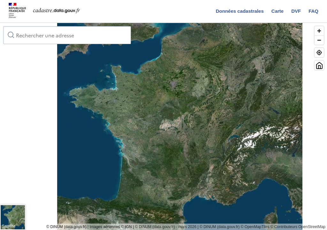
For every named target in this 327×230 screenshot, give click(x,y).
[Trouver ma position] (319, 52)
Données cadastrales (240, 11)
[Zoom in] (319, 30)
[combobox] (67, 35)
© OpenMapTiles (255, 227)
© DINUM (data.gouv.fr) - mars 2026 (165, 227)
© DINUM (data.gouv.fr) (220, 227)
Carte (277, 11)
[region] (163, 126)
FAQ (313, 11)
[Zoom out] (319, 40)
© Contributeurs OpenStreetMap (297, 227)
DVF (296, 11)
